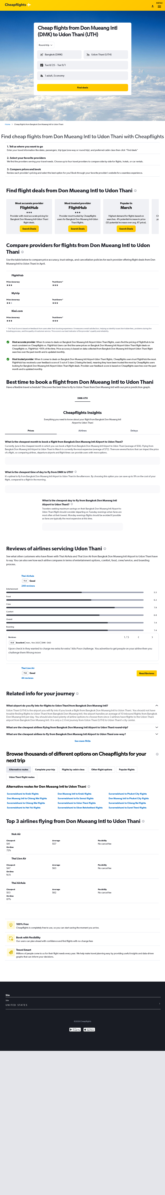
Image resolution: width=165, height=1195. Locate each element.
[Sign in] (152, 6)
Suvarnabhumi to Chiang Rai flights (127, 803)
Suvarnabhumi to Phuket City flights (128, 793)
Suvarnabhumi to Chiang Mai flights (26, 803)
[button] (59, 54)
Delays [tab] (134, 430)
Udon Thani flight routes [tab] (21, 777)
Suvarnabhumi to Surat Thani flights (127, 807)
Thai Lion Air (27, 668)
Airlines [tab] (82, 430)
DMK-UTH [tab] (82, 398)
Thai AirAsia (27, 576)
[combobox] (46, 45)
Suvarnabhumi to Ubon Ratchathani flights (80, 807)
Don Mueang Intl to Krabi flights (74, 793)
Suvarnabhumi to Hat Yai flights (23, 807)
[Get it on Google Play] (75, 1030)
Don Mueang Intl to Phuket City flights (129, 798)
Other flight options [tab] (101, 769)
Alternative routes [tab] (18, 769)
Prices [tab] (31, 430)
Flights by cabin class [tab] (73, 769)
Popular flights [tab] (127, 769)
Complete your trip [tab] (45, 769)
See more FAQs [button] (82, 741)
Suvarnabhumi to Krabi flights (23, 793)
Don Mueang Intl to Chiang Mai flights (27, 798)
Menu (159, 5)
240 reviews (28, 585)
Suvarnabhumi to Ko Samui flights (75, 798)
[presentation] (135, 190)
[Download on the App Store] (89, 1030)
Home (7, 124)
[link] (29, 228)
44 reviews (27, 678)
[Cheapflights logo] (15, 5)
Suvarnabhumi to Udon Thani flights (77, 803)
